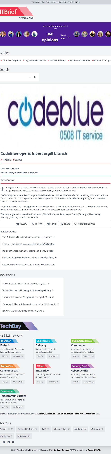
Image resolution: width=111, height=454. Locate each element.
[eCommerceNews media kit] (88, 356)
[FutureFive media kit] (18, 382)
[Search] (35, 77)
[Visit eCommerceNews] (76, 356)
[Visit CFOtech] (5, 356)
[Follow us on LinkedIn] (21, 223)
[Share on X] (65, 223)
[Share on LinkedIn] (51, 223)
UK (81, 413)
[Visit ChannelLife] (40, 356)
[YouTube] (9, 442)
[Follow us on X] (37, 223)
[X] (4, 442)
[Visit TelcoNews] (5, 407)
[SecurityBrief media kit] (88, 382)
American (90, 413)
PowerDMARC (94, 450)
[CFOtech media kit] (18, 356)
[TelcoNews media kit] (18, 407)
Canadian (61, 413)
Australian (50, 413)
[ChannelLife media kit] (53, 356)
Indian (70, 413)
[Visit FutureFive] (5, 382)
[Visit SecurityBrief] (76, 382)
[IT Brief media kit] (53, 382)
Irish (77, 413)
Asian (41, 413)
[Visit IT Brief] (40, 382)
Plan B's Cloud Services (59, 450)
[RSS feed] (13, 442)
